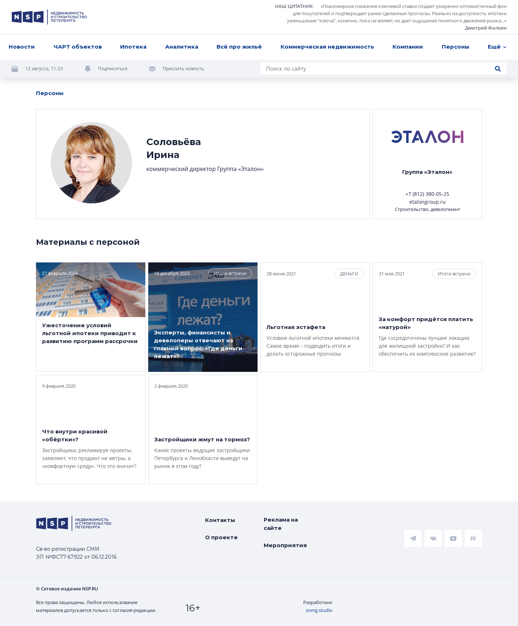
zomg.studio (319, 610)
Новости (22, 46)
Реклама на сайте (281, 523)
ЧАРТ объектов (78, 46)
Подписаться (113, 68)
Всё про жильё (239, 46)
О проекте (221, 537)
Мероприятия (285, 545)
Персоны (455, 46)
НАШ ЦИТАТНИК (294, 6)
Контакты (220, 520)
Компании (407, 46)
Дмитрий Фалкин (485, 27)
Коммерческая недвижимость (327, 46)
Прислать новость (183, 68)
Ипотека (133, 46)
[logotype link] (49, 16)
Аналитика (181, 46)
